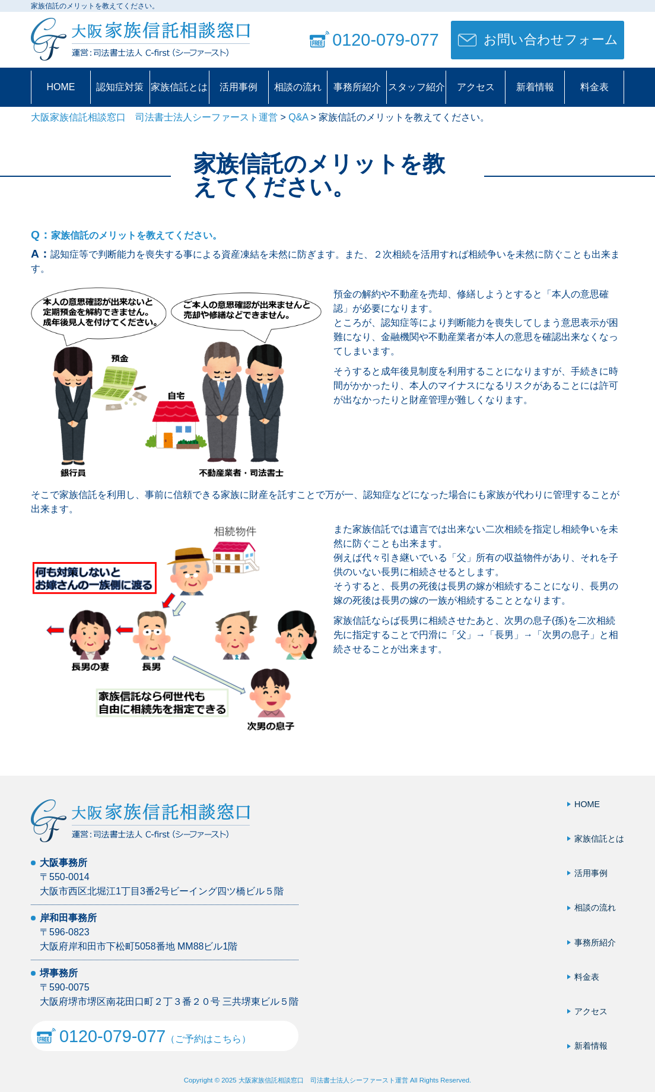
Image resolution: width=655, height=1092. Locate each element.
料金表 (594, 87)
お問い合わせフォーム (551, 39)
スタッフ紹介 (416, 87)
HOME (60, 87)
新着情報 (535, 87)
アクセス (476, 87)
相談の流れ (298, 87)
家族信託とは (179, 87)
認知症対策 (120, 87)
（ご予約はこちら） (144, 1036)
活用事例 (238, 87)
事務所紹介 (357, 87)
